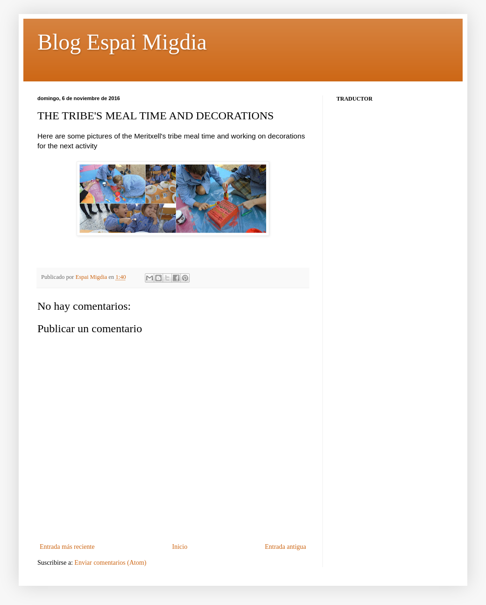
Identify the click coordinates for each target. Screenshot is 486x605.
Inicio (179, 546)
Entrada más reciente (67, 546)
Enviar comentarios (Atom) (110, 562)
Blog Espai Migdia (122, 41)
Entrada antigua (285, 546)
